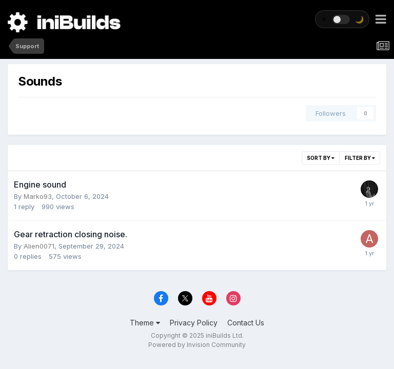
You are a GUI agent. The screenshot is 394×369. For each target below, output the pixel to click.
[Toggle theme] (342, 19)
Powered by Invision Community (197, 344)
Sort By (320, 158)
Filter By (360, 158)
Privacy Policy (194, 322)
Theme (145, 322)
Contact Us (245, 322)
